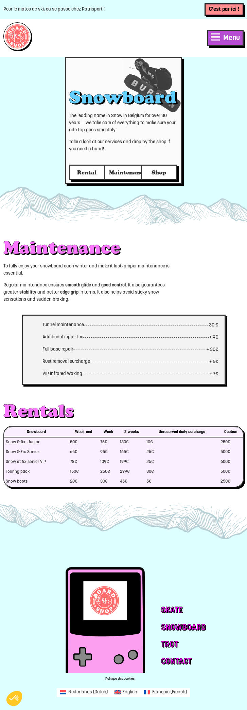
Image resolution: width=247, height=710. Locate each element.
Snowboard (183, 628)
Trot (169, 645)
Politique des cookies (120, 679)
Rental (86, 172)
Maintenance (127, 172)
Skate (171, 610)
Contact (176, 662)
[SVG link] (17, 36)
